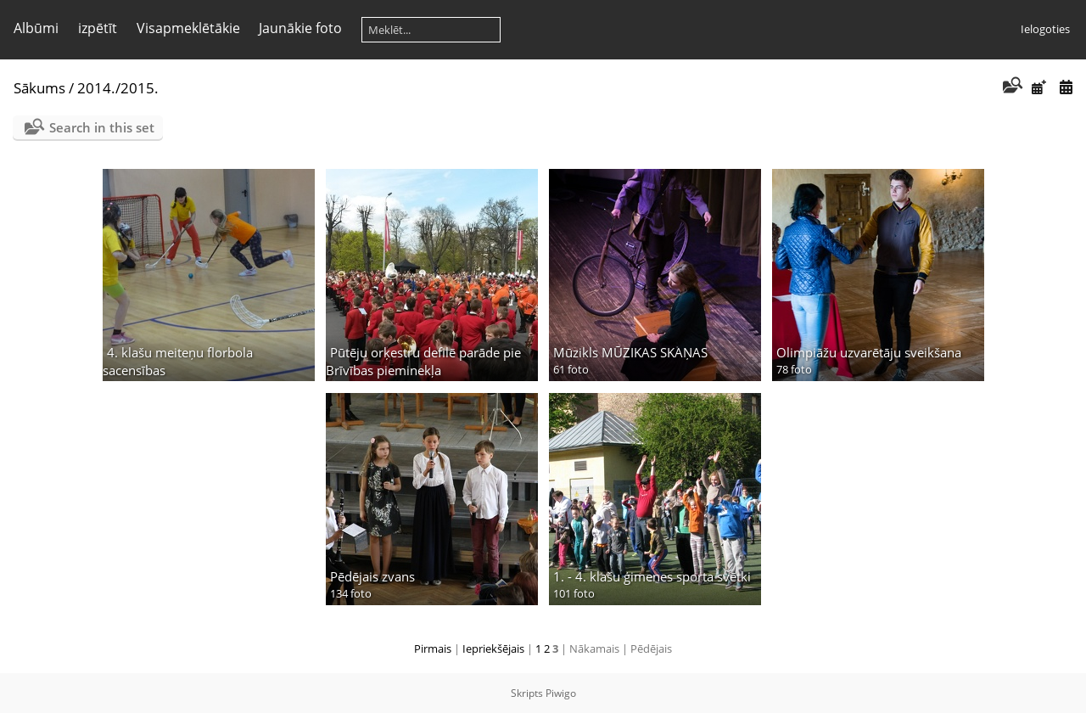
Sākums (39, 88)
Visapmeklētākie (188, 28)
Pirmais (432, 648)
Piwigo (561, 693)
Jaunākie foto (300, 28)
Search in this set (101, 127)
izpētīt (97, 28)
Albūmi (36, 28)
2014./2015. (118, 88)
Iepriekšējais (493, 648)
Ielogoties (1045, 28)
